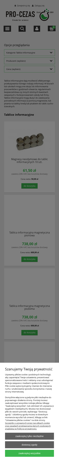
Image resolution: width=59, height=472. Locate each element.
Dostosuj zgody (29, 444)
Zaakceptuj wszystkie (29, 453)
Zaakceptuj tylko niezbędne (29, 436)
